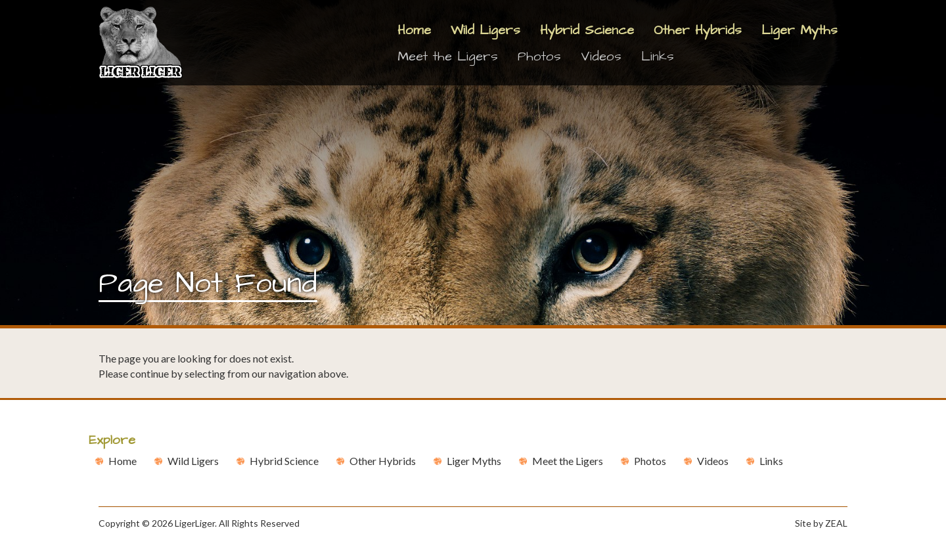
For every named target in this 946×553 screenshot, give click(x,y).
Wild (193, 460)
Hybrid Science (587, 30)
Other (382, 460)
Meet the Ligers (447, 56)
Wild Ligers (485, 30)
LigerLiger (195, 523)
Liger (474, 460)
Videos (601, 56)
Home (414, 30)
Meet (567, 460)
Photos (539, 56)
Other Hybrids (698, 30)
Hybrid (284, 460)
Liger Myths (799, 30)
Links (657, 56)
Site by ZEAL (821, 523)
